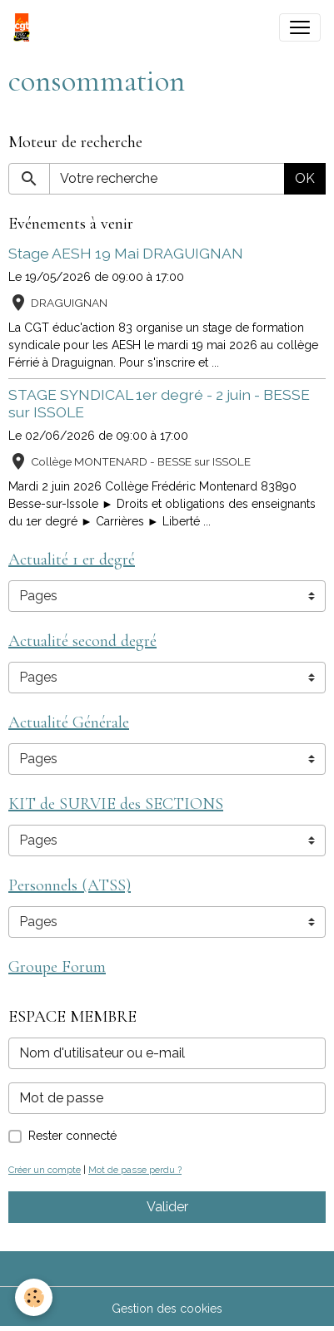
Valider (167, 1207)
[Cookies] (33, 1297)
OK (305, 178)
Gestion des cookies (167, 1308)
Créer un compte (44, 1170)
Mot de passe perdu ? (135, 1170)
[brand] (25, 27)
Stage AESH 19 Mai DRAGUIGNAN (125, 253)
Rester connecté (72, 1135)
